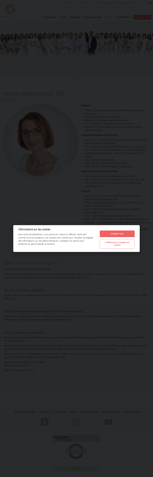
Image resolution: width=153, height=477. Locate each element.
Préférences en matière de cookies (117, 243)
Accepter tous (117, 234)
